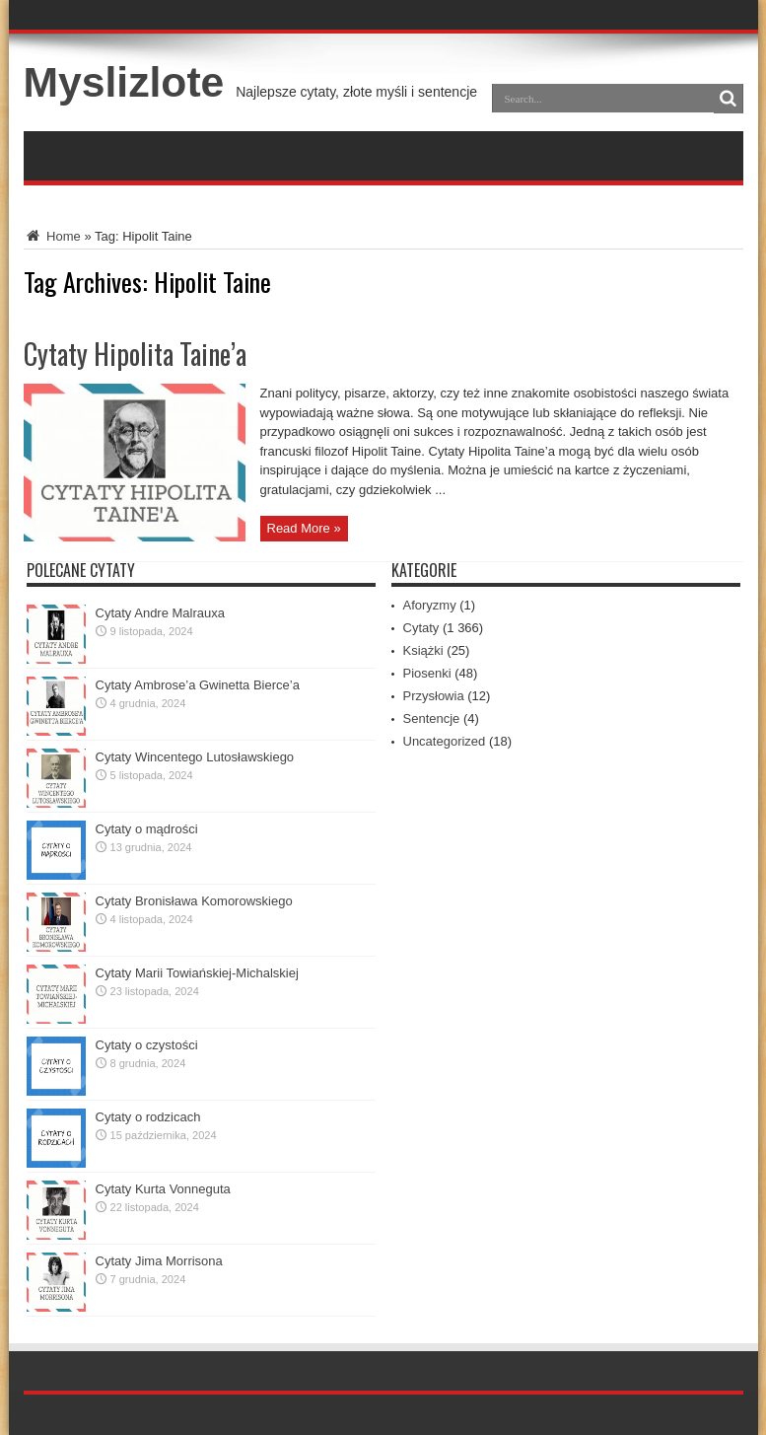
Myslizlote (124, 82)
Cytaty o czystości (147, 1045)
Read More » (304, 528)
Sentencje (431, 718)
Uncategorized (444, 741)
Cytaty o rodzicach (148, 1117)
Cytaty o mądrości (147, 829)
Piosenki (427, 673)
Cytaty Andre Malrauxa (161, 613)
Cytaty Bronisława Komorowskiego (194, 901)
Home (52, 236)
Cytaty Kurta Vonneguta (163, 1189)
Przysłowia (433, 695)
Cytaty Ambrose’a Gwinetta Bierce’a (198, 685)
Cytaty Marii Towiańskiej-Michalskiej (197, 973)
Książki (423, 650)
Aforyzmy (429, 605)
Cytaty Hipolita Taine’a (135, 353)
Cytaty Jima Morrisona (159, 1261)
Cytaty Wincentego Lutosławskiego (195, 757)
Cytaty (421, 627)
